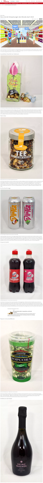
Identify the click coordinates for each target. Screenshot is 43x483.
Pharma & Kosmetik (30, 3)
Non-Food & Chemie (24, 3)
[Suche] (26, 1)
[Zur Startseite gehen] (6, 1)
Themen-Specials (36, 3)
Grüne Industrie (6, 3)
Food (20, 3)
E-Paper (29, 1)
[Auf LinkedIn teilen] (42, 19)
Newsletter (33, 1)
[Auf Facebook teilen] (39, 19)
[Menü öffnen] (1, 1)
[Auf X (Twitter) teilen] (40, 19)
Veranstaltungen (13, 1)
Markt (10, 3)
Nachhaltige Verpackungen (15, 3)
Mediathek (17, 1)
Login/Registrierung (39, 1)
